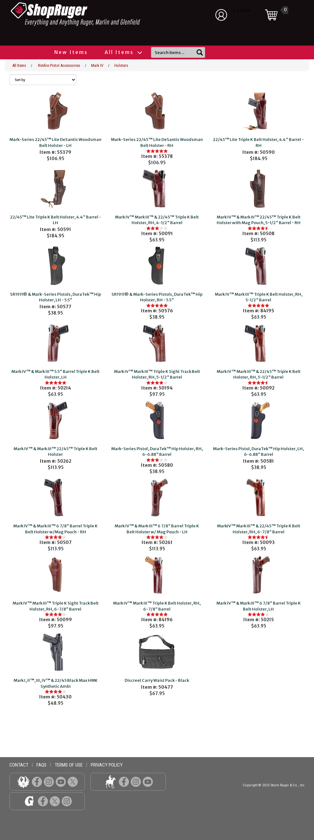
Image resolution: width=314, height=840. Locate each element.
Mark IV (97, 65)
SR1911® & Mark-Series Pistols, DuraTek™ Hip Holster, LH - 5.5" (55, 297)
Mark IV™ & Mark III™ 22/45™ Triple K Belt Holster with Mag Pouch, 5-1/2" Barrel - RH (258, 220)
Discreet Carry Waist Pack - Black (157, 680)
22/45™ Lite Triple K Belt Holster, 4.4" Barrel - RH (258, 142)
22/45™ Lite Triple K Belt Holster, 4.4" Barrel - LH (55, 220)
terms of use (69, 765)
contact (18, 765)
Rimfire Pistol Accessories (59, 65)
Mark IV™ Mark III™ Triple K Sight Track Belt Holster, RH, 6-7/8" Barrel (56, 606)
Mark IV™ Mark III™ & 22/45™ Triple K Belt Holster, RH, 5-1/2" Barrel (258, 374)
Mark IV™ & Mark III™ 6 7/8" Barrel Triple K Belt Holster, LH (258, 606)
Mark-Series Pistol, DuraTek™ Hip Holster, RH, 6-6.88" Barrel (157, 451)
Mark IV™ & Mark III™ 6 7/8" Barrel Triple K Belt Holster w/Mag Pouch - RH (55, 529)
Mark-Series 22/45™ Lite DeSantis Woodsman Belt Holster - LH (55, 142)
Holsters (121, 65)
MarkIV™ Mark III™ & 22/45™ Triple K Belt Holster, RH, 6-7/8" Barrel (258, 529)
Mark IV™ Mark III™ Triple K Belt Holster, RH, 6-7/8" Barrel (157, 606)
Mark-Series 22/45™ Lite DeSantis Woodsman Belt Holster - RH (157, 142)
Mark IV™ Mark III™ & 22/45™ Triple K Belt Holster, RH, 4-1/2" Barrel (157, 220)
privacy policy (106, 765)
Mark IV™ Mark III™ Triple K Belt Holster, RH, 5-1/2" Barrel (258, 297)
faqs (41, 765)
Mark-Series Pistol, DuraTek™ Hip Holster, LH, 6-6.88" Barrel (258, 451)
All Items (123, 52)
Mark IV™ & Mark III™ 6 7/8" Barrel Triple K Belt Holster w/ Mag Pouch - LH (157, 529)
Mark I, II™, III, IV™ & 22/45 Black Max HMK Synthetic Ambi (56, 683)
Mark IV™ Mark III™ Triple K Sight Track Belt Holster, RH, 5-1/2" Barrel (157, 374)
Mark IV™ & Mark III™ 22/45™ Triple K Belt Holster (55, 451)
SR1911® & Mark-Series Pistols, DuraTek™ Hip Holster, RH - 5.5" (157, 297)
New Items (71, 52)
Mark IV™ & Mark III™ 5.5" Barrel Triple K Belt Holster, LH (55, 374)
